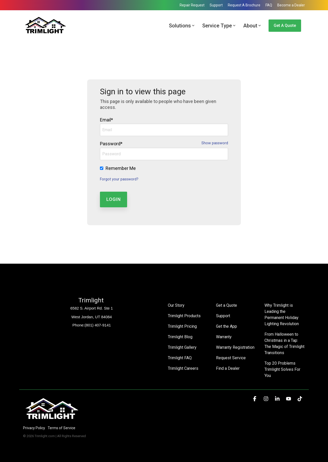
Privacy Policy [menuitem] (34, 428)
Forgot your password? (119, 179)
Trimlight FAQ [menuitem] (180, 357)
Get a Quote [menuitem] (226, 305)
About (252, 26)
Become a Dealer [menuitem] (291, 5)
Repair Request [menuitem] (192, 5)
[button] (255, 399)
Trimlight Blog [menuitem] (180, 336)
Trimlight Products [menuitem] (184, 315)
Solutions (181, 26)
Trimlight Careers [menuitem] (183, 368)
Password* (111, 143)
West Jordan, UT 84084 (91, 317)
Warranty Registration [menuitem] (235, 347)
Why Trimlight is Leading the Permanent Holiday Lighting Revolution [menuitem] (282, 314)
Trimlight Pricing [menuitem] (182, 326)
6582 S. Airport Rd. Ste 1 (91, 308)
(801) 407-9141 (98, 325)
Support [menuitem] (216, 5)
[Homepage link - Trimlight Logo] (52, 419)
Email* (106, 119)
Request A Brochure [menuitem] (244, 5)
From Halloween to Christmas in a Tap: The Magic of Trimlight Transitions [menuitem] (284, 343)
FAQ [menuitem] (268, 5)
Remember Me (121, 168)
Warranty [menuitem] (224, 336)
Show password (214, 143)
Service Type (218, 26)
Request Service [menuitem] (231, 357)
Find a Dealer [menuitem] (228, 368)
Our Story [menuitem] (176, 305)
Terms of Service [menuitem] (61, 428)
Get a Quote (285, 25)
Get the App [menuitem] (226, 326)
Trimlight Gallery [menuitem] (182, 347)
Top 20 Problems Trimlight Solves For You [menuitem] (282, 369)
